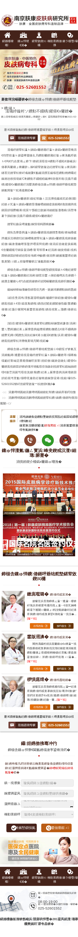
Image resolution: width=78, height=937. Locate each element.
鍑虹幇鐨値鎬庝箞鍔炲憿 (59, 392)
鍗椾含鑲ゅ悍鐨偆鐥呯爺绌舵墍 (52, 99)
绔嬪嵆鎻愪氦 (25, 828)
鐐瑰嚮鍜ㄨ (52, 425)
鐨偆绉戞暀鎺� (49, 680)
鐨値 (8, 108)
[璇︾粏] (32, 618)
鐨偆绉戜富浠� (49, 594)
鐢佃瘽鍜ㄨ (60, 828)
